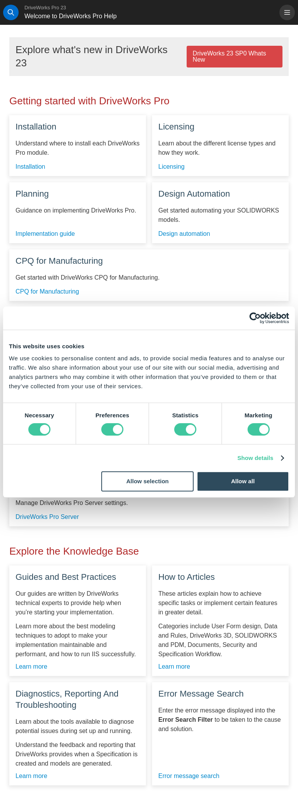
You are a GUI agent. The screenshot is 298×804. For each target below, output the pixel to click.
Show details (255, 458)
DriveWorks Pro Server (47, 517)
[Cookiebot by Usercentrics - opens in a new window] (255, 318)
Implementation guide (45, 234)
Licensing (171, 167)
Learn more (31, 667)
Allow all (243, 481)
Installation (30, 167)
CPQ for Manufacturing (47, 292)
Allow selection (147, 481)
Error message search (188, 776)
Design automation (184, 234)
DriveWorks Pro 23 (45, 7)
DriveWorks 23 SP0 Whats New (229, 56)
